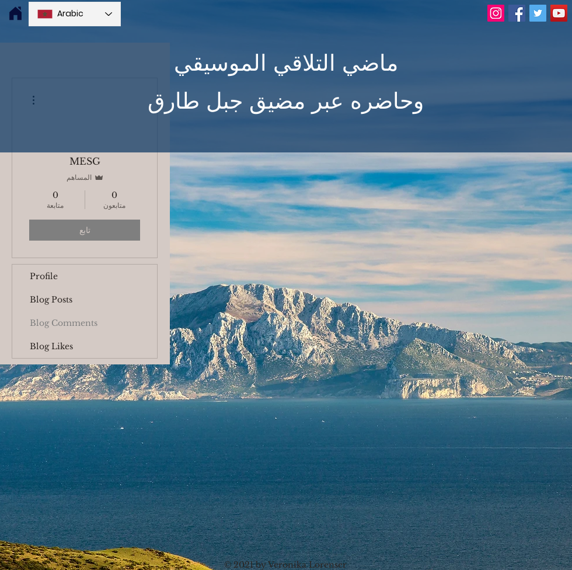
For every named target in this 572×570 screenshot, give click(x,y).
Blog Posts (51, 299)
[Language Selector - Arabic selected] (75, 14)
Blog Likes (51, 346)
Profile (44, 276)
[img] (15, 13)
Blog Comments (63, 323)
